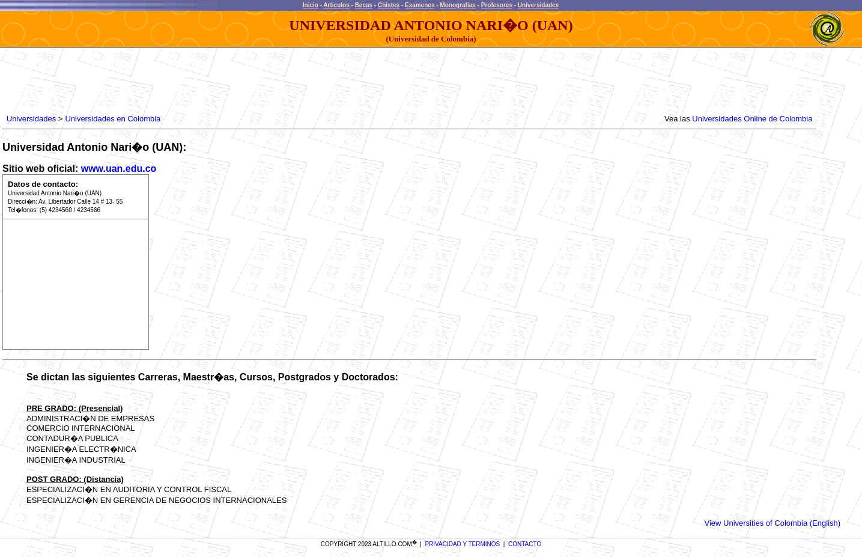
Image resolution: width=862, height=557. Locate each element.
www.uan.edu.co (119, 168)
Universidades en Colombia (112, 118)
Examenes (419, 5)
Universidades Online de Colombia (752, 118)
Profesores (496, 5)
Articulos (336, 5)
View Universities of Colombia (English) (773, 523)
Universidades (538, 5)
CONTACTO (524, 544)
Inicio (310, 5)
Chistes (388, 5)
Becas (363, 5)
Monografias (457, 5)
